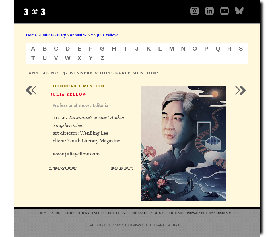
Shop (69, 212)
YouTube (157, 212)
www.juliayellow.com (76, 154)
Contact (176, 212)
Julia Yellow (107, 35)
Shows (83, 212)
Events (98, 212)
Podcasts (139, 212)
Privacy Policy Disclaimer (211, 212)
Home (31, 35)
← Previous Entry (62, 167)
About (56, 212)
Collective (117, 212)
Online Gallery (53, 35)
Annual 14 (78, 35)
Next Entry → (122, 167)
